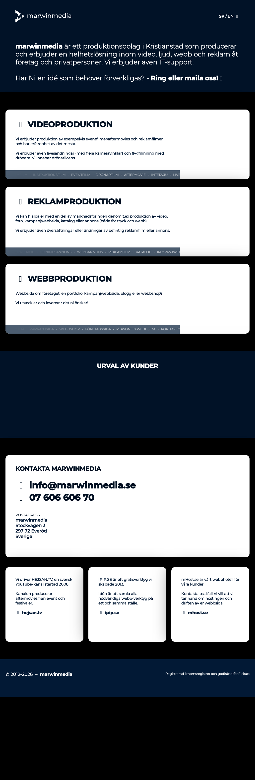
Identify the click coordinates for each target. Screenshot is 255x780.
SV (221, 16)
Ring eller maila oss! (187, 161)
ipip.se (108, 710)
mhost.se (194, 710)
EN (231, 16)
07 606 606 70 (54, 580)
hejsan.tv (28, 710)
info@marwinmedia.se (75, 568)
